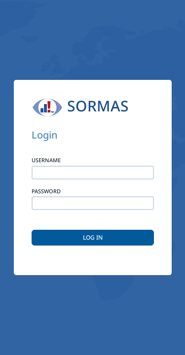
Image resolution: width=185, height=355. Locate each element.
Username (46, 160)
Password (46, 191)
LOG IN (93, 237)
